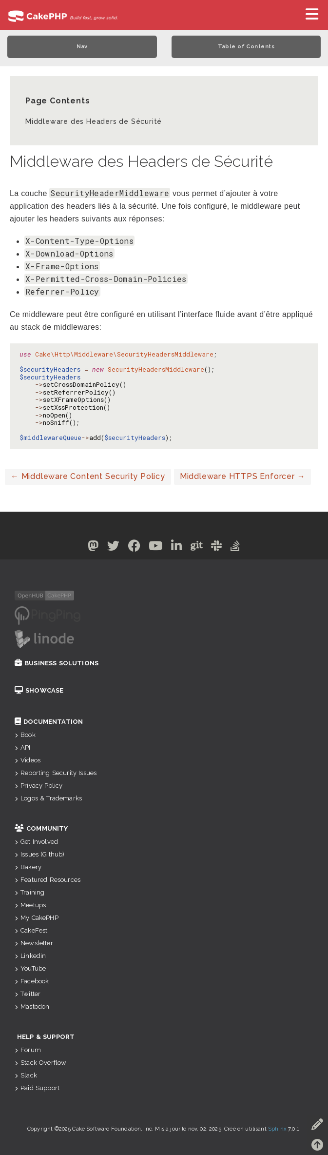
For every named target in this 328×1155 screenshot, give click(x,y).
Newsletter (34, 943)
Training (29, 892)
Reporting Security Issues (55, 773)
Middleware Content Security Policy (88, 476)
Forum (28, 1050)
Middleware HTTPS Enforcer (243, 476)
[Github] (197, 547)
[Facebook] (134, 547)
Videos (27, 760)
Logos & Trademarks (48, 798)
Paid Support (37, 1088)
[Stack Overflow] (235, 547)
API (23, 747)
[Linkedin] (176, 547)
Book (25, 734)
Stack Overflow (40, 1062)
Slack (26, 1075)
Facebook (32, 981)
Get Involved (36, 841)
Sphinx (277, 1129)
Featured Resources (47, 879)
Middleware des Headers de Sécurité (93, 121)
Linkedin (30, 955)
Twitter (27, 993)
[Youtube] (156, 547)
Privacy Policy (38, 785)
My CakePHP (36, 917)
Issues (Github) (40, 854)
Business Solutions (56, 663)
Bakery (28, 867)
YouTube (30, 968)
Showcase (39, 690)
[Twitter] (113, 547)
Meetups (30, 905)
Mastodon (32, 1006)
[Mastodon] (93, 547)
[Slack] (216, 547)
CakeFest (31, 930)
